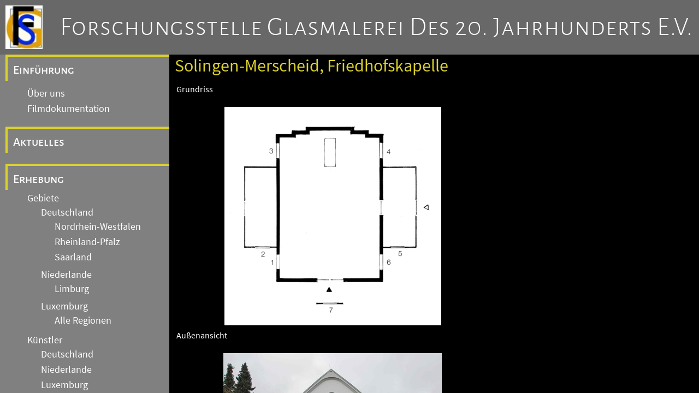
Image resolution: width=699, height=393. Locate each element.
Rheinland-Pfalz (87, 242)
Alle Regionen (83, 320)
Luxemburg (64, 306)
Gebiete (43, 198)
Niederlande (66, 275)
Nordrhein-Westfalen (98, 227)
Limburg (72, 289)
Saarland (73, 257)
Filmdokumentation (68, 109)
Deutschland (67, 212)
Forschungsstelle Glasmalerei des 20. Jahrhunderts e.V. (376, 27)
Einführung (43, 70)
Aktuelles (38, 142)
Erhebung (38, 179)
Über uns (46, 93)
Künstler (44, 340)
